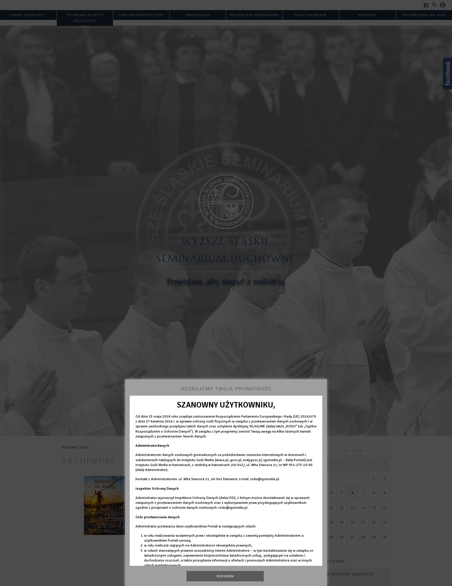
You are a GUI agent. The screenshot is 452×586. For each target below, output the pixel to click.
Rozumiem (225, 576)
